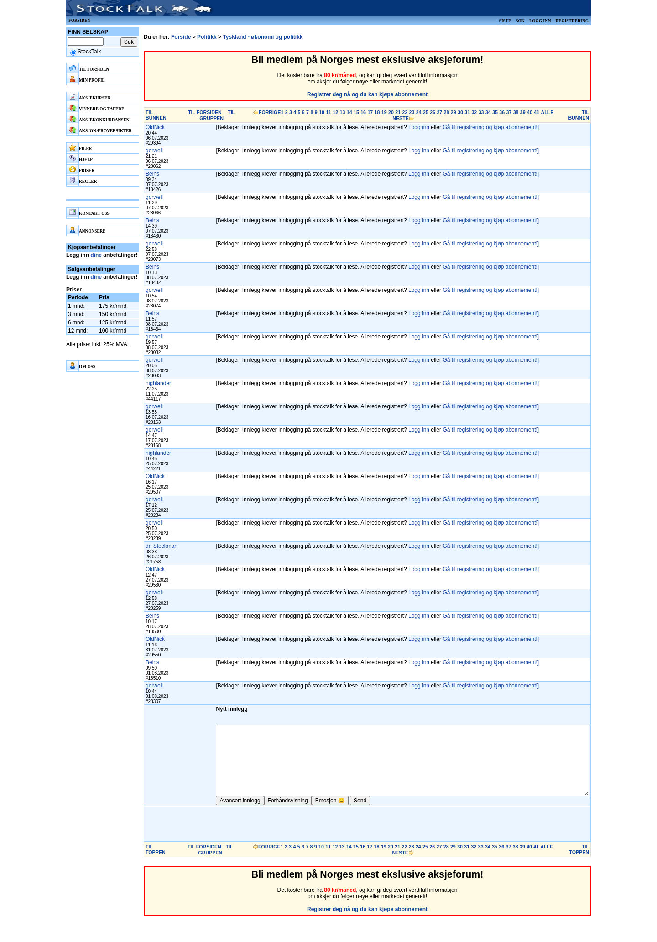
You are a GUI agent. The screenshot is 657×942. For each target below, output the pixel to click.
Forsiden (79, 20)
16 (363, 112)
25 (425, 112)
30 (460, 112)
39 (523, 112)
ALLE (547, 112)
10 (321, 112)
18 (377, 112)
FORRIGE (270, 112)
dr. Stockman (161, 546)
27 (439, 112)
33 (481, 112)
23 (412, 112)
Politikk (207, 37)
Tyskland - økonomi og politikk (262, 37)
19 (384, 112)
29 (453, 112)
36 (502, 112)
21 (398, 112)
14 (349, 112)
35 (495, 112)
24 (419, 112)
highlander (158, 383)
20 (391, 112)
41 (536, 112)
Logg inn (540, 21)
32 (474, 112)
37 (508, 112)
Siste (505, 21)
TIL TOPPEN (156, 863)
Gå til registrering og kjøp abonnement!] (491, 127)
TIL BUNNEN (156, 114)
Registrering (572, 21)
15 (356, 112)
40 (529, 112)
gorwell (154, 150)
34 (488, 112)
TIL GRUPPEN (217, 115)
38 (516, 112)
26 (432, 112)
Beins (152, 174)
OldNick (155, 127)
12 (335, 112)
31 (467, 112)
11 (328, 112)
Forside (181, 37)
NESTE (400, 118)
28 (446, 112)
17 (370, 112)
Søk (520, 21)
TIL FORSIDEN (205, 112)
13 (342, 112)
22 (404, 112)
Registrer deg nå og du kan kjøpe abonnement (367, 94)
